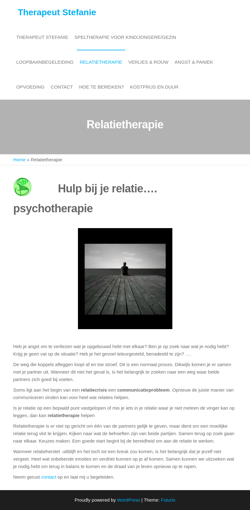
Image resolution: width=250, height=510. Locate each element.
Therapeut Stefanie (57, 12)
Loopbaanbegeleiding (45, 62)
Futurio (168, 500)
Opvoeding (30, 87)
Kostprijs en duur (154, 87)
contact (48, 477)
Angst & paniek (194, 62)
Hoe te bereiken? (101, 87)
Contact (62, 87)
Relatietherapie (101, 62)
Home (19, 159)
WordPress (128, 500)
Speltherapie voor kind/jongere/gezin (125, 37)
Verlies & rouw (148, 62)
